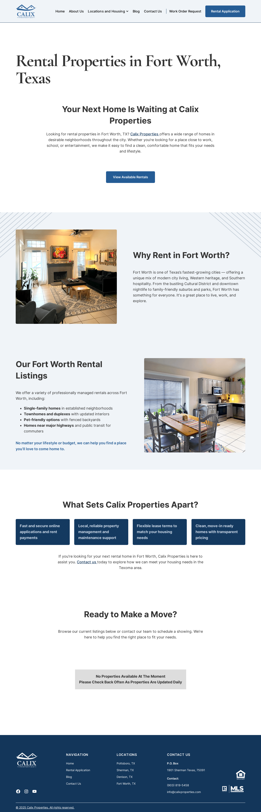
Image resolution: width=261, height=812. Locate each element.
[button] (108, 11)
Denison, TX (125, 777)
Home (60, 11)
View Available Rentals (130, 177)
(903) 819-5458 (178, 785)
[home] (26, 11)
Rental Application (225, 11)
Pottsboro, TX (126, 763)
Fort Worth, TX (126, 783)
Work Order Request (185, 11)
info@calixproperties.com (184, 792)
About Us (76, 11)
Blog (136, 11)
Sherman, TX (125, 770)
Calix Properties (144, 134)
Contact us (87, 562)
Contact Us (153, 11)
